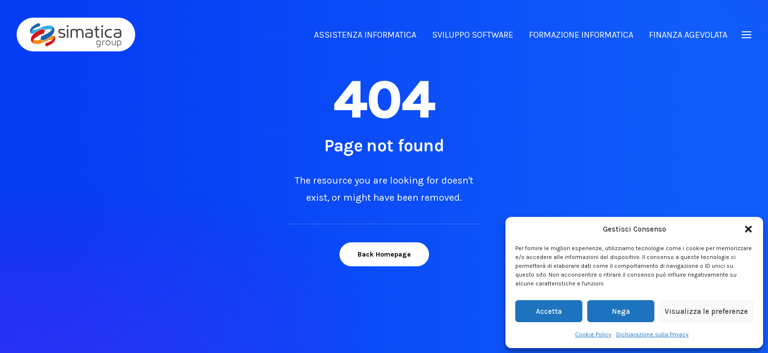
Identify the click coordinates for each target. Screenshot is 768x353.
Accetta (549, 311)
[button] (748, 229)
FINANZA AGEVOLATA (688, 34)
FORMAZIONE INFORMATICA (581, 34)
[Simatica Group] (76, 34)
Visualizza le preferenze (706, 311)
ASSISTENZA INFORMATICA (365, 34)
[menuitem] (368, 34)
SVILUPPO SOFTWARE (472, 34)
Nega (621, 311)
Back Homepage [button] (384, 254)
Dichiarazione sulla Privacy (652, 334)
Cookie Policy (593, 334)
